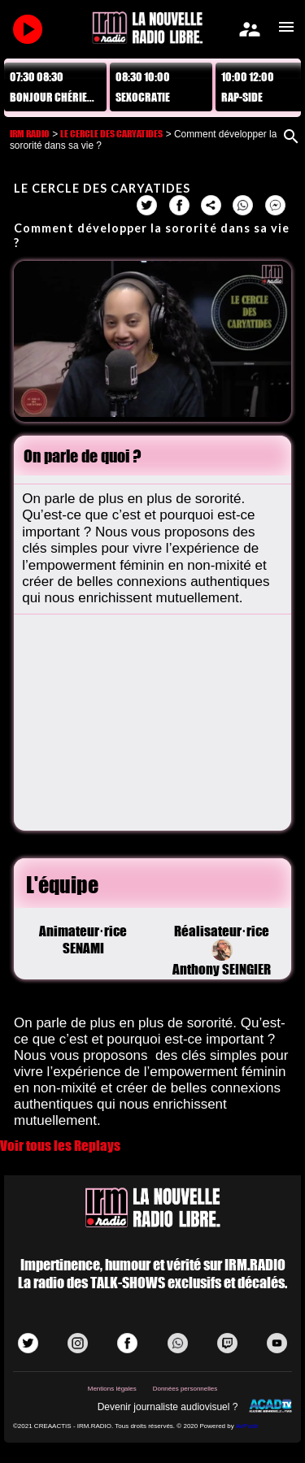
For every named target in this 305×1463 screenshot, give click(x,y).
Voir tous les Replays (60, 1145)
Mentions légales (112, 1388)
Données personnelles (185, 1388)
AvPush (247, 1426)
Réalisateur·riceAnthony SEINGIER (221, 950)
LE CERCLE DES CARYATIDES (111, 133)
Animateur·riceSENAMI (83, 940)
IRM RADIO (30, 133)
